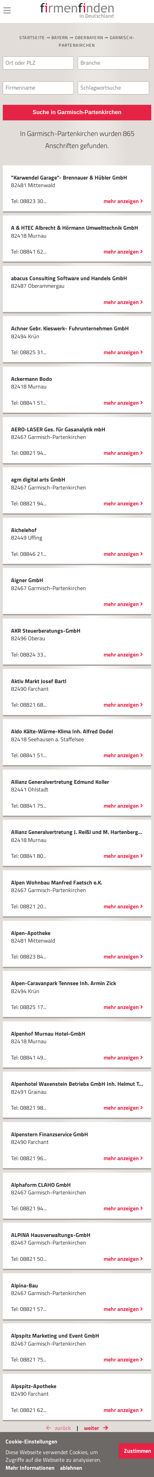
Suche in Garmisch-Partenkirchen (77, 112)
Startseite (32, 37)
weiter (97, 1428)
